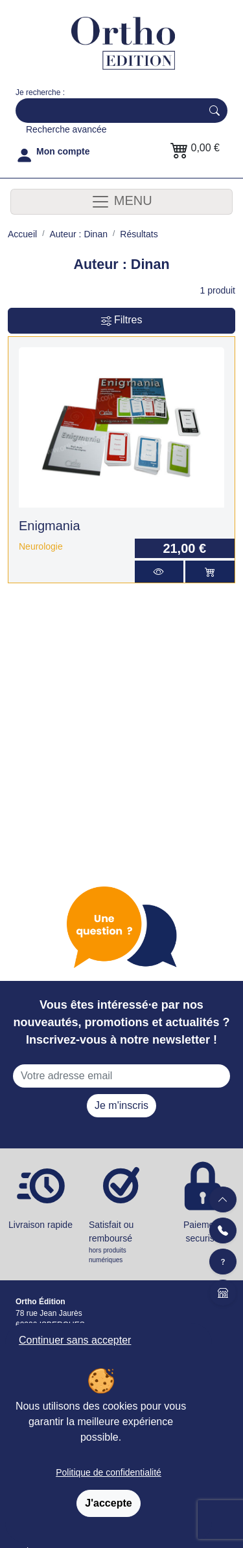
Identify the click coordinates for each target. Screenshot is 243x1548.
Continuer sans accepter (75, 1340)
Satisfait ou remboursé (121, 1242)
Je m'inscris (121, 1105)
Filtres (122, 320)
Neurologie (41, 546)
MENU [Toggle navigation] (121, 201)
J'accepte (108, 1503)
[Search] (106, 110)
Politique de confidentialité (108, 1472)
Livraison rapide (40, 1225)
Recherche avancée (66, 129)
